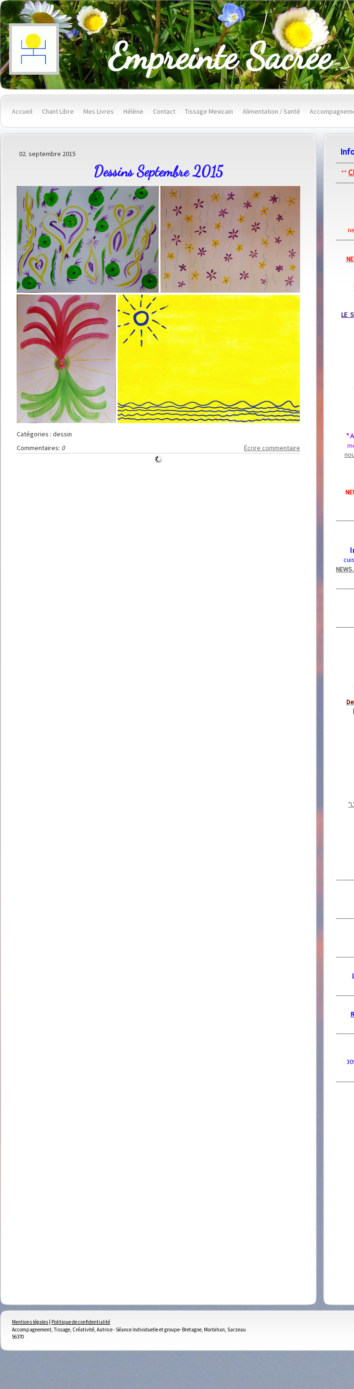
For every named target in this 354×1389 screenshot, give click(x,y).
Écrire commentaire (272, 447)
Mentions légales (30, 1322)
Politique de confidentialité (80, 1322)
